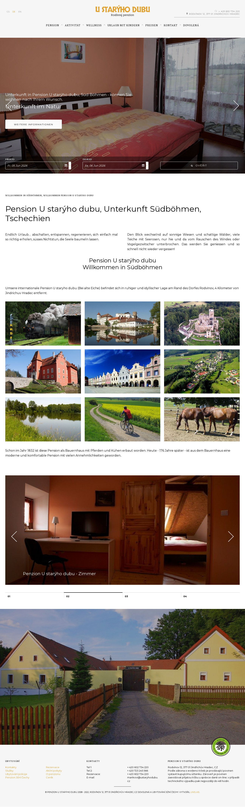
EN (19, 11)
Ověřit (199, 165)
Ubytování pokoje (16, 773)
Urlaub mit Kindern (123, 25)
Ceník (49, 777)
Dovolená (191, 25)
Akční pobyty (54, 770)
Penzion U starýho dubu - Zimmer (67, 571)
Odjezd (87, 159)
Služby (9, 770)
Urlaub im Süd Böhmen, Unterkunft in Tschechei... (59, 97)
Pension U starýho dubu (46, 109)
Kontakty (10, 767)
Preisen (151, 25)
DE (13, 11)
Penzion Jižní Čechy (17, 777)
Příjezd (10, 159)
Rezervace (52, 767)
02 (67, 596)
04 (185, 596)
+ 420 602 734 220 (229, 11)
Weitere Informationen (33, 130)
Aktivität (73, 25)
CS (8, 11)
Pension (52, 25)
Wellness (94, 25)
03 (126, 596)
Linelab (194, 792)
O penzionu (53, 773)
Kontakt (171, 25)
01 (9, 596)
